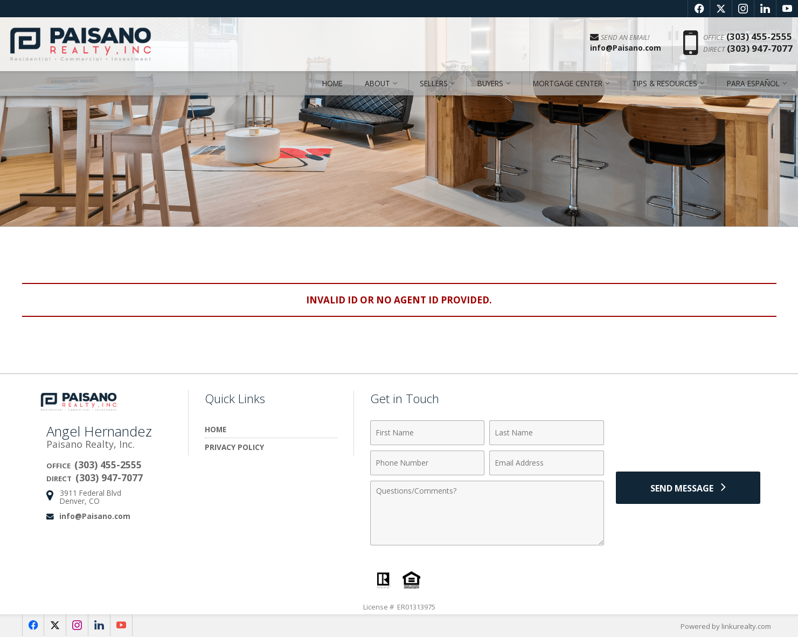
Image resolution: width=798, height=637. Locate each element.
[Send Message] (688, 488)
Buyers (490, 83)
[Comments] (487, 513)
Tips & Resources (664, 83)
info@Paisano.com (94, 516)
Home (332, 83)
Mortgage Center (567, 83)
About (377, 83)
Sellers (434, 83)
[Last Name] (546, 432)
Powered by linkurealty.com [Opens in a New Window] (726, 626)
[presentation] (688, 439)
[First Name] (427, 432)
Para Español (753, 83)
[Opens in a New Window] (699, 8)
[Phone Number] (427, 463)
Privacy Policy (234, 447)
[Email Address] (546, 463)
